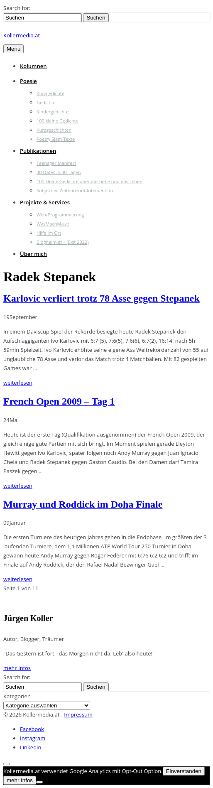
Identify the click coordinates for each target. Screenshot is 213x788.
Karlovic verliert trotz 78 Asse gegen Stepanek (101, 298)
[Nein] (39, 782)
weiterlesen (17, 382)
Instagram (32, 738)
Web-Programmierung (60, 214)
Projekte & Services (45, 202)
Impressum (78, 714)
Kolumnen (33, 66)
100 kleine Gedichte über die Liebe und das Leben (89, 181)
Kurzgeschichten (54, 130)
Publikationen (38, 151)
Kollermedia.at (21, 35)
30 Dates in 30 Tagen (59, 172)
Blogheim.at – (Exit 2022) (63, 242)
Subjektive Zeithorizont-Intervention (75, 190)
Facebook (32, 729)
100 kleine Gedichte (57, 121)
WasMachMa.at (53, 224)
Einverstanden (183, 771)
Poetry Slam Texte (56, 139)
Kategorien (17, 696)
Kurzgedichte (50, 93)
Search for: (16, 8)
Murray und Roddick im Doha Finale (82, 504)
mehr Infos (17, 668)
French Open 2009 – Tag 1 (59, 401)
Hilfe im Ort (49, 233)
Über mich (33, 254)
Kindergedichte (53, 111)
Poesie (28, 81)
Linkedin (30, 747)
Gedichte (46, 102)
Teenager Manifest (56, 163)
